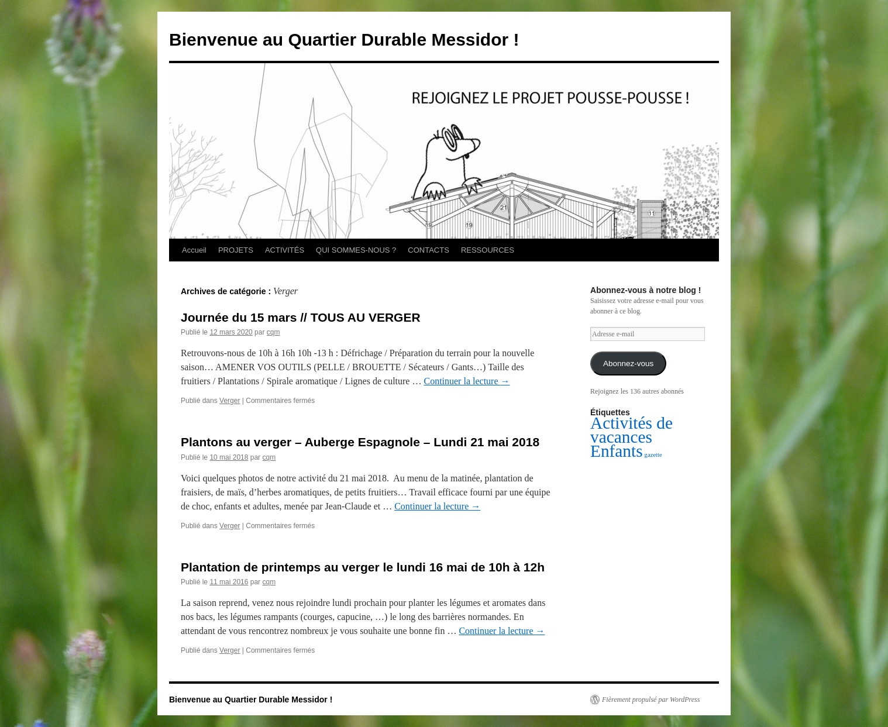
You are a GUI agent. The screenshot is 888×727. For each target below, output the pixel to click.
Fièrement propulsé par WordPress (651, 699)
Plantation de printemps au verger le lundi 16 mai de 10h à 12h (363, 567)
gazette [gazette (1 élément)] (653, 455)
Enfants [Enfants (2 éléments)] (616, 451)
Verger (229, 401)
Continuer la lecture (467, 381)
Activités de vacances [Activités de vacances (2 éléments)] (631, 430)
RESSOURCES (487, 250)
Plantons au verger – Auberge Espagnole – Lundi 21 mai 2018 (360, 442)
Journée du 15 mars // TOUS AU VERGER (301, 317)
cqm (273, 332)
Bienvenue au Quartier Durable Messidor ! (344, 39)
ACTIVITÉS (284, 250)
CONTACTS (428, 250)
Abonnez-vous (628, 363)
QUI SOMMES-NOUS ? (356, 250)
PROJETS (235, 250)
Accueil (194, 250)
